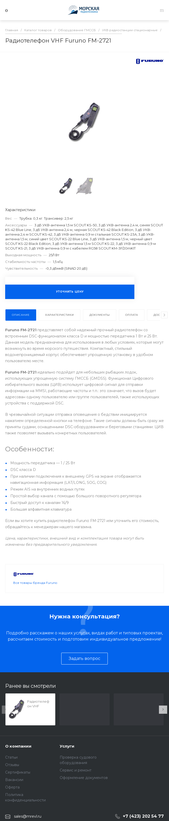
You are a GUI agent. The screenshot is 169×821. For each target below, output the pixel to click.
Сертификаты (17, 772)
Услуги (67, 746)
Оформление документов (84, 777)
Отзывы (12, 764)
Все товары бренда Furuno (35, 583)
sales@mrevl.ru (27, 816)
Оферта (12, 787)
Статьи (11, 757)
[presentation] (164, 315)
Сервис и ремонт (75, 770)
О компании (18, 746)
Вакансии (14, 779)
